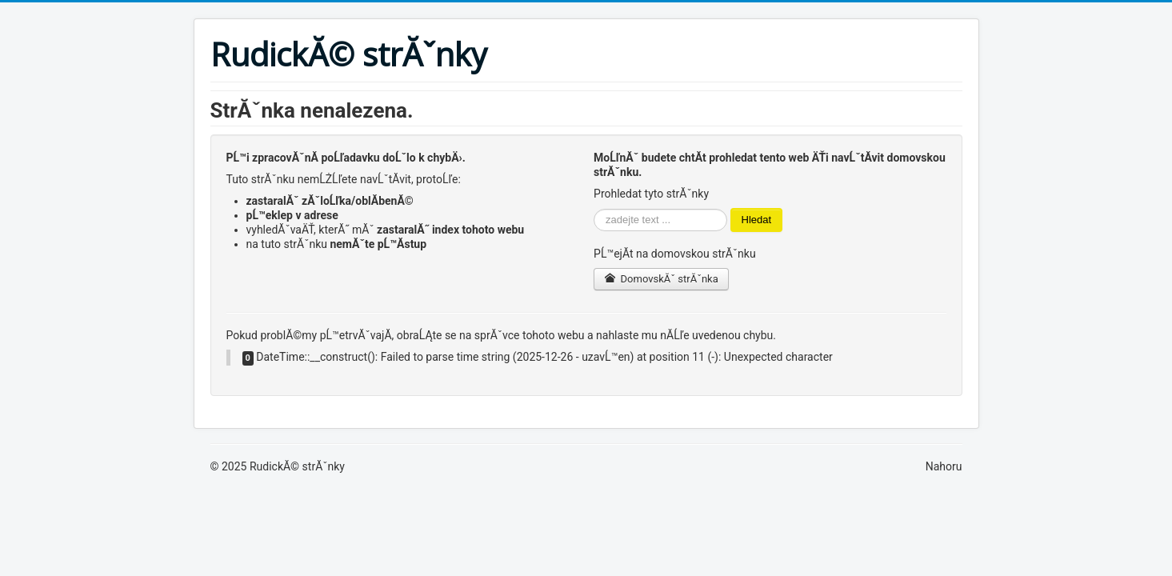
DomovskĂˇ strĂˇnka (661, 279)
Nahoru (944, 466)
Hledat (757, 220)
